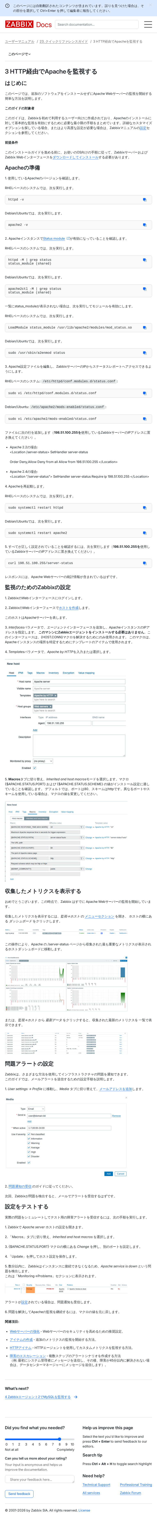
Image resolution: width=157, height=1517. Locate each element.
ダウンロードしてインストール (76, 157)
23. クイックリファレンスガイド (64, 41)
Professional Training (136, 1485)
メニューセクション (99, 926)
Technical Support (96, 1485)
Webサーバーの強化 (25, 1341)
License (84, 1510)
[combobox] (97, 24)
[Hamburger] (148, 24)
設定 (143, 128)
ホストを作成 (68, 617)
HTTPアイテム (20, 1357)
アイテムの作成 (21, 1349)
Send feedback (19, 1494)
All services (91, 1493)
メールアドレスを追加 (115, 1099)
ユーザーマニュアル (19, 41)
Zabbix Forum (130, 1493)
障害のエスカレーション (28, 1366)
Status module (54, 240)
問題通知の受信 (20, 1196)
